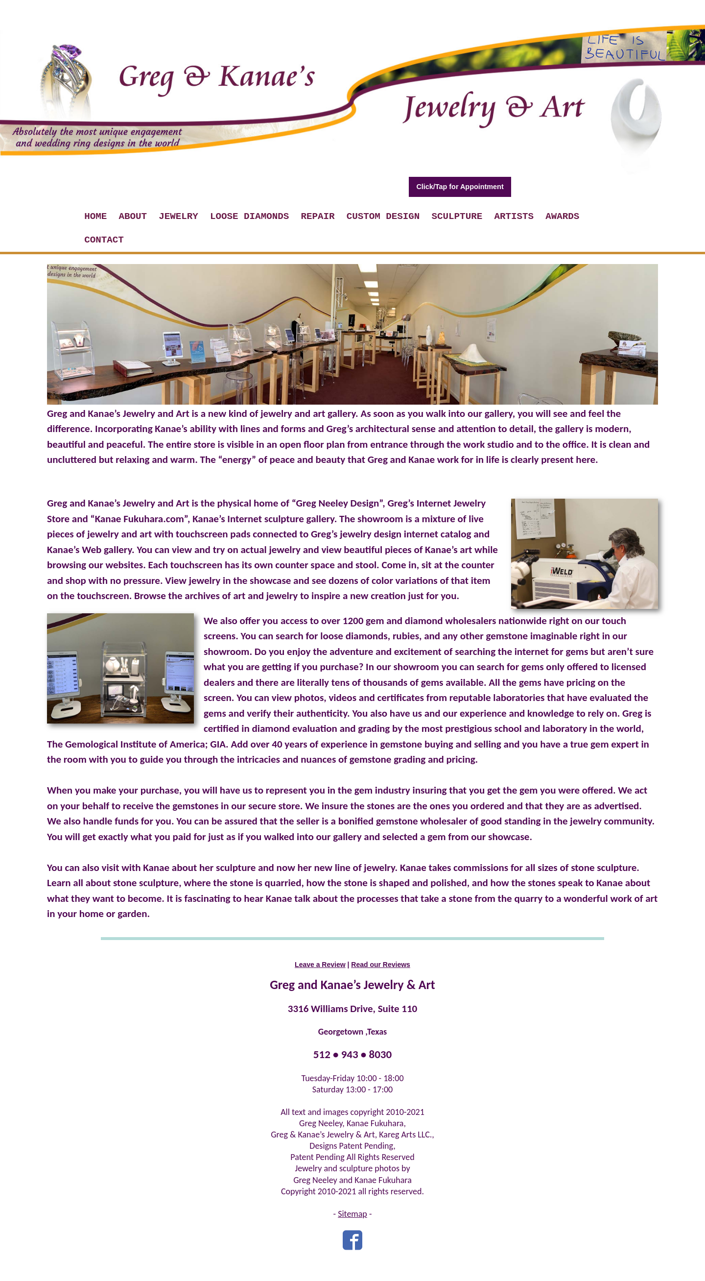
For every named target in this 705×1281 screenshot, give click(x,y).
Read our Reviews (380, 964)
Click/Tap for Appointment (459, 187)
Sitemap (352, 1213)
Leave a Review (320, 964)
